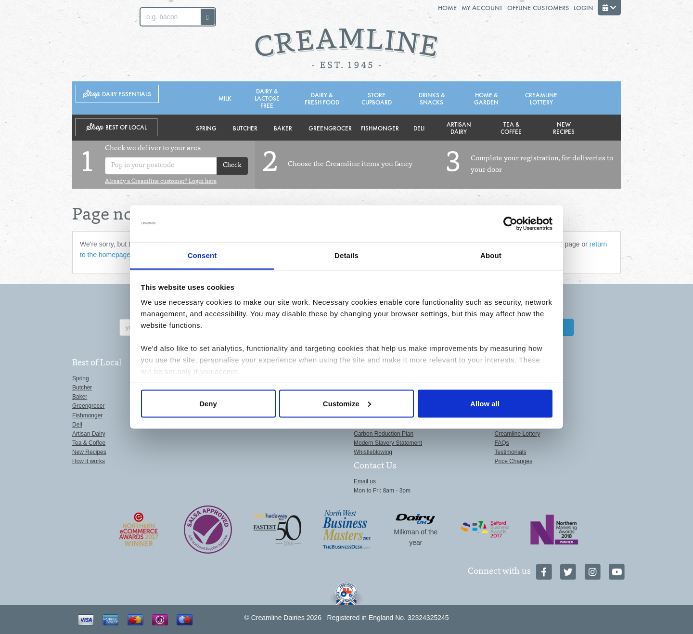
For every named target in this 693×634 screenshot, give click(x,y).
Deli (418, 128)
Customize (347, 403)
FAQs (502, 443)
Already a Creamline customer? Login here (161, 181)
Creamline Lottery (541, 98)
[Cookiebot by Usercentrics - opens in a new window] (510, 224)
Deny (208, 403)
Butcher (245, 128)
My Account (482, 7)
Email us (365, 481)
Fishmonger (380, 128)
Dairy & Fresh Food (322, 98)
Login (583, 7)
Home (447, 7)
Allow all (485, 403)
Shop (117, 94)
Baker (283, 128)
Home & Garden (486, 98)
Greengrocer (330, 128)
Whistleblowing (373, 452)
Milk (224, 98)
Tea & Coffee (511, 127)
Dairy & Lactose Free (267, 98)
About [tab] (490, 255)
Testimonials (510, 452)
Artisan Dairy (459, 127)
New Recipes (564, 127)
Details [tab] (346, 255)
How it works (88, 461)
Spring (206, 128)
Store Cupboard (376, 98)
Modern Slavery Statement (388, 443)
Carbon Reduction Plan (383, 433)
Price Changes (514, 461)
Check (232, 166)
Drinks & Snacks (432, 98)
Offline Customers (538, 7)
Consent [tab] (202, 255)
